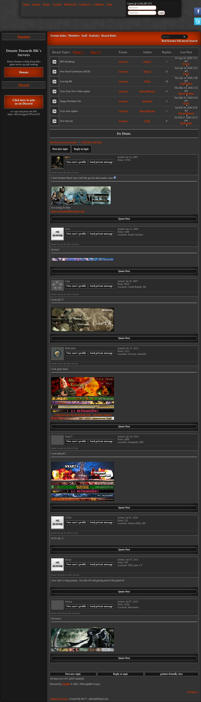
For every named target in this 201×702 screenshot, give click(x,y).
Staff (84, 35)
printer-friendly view (171, 674)
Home (26, 4)
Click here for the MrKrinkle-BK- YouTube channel (81, 414)
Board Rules (109, 35)
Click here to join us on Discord (24, 101)
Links (109, 4)
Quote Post (124, 218)
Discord (24, 85)
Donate (23, 72)
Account (57, 4)
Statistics (94, 35)
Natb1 (186, 73)
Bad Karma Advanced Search (179, 41)
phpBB (66, 684)
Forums (36, 4)
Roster (46, 4)
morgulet (147, 101)
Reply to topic (81, 149)
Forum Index (59, 35)
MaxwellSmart (147, 91)
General (123, 61)
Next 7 (95, 52)
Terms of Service (59, 698)
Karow (186, 63)
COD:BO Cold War (91, 142)
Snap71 (147, 61)
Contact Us (85, 4)
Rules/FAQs (70, 4)
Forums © (192, 692)
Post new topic (60, 149)
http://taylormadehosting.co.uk (67, 211)
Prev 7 (78, 52)
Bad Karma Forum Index (63, 142)
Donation (24, 36)
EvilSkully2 (186, 83)
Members (74, 35)
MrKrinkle (186, 123)
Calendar (99, 4)
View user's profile (76, 162)
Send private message (101, 162)
